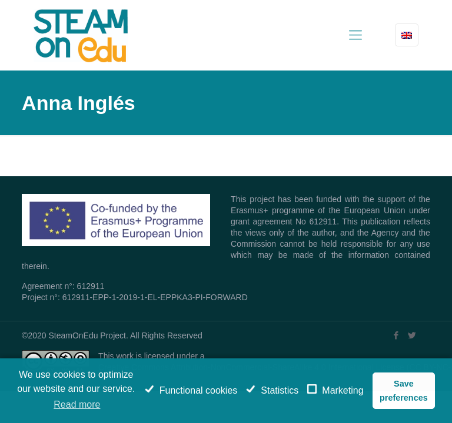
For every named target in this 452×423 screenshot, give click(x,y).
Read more (77, 404)
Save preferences (404, 390)
